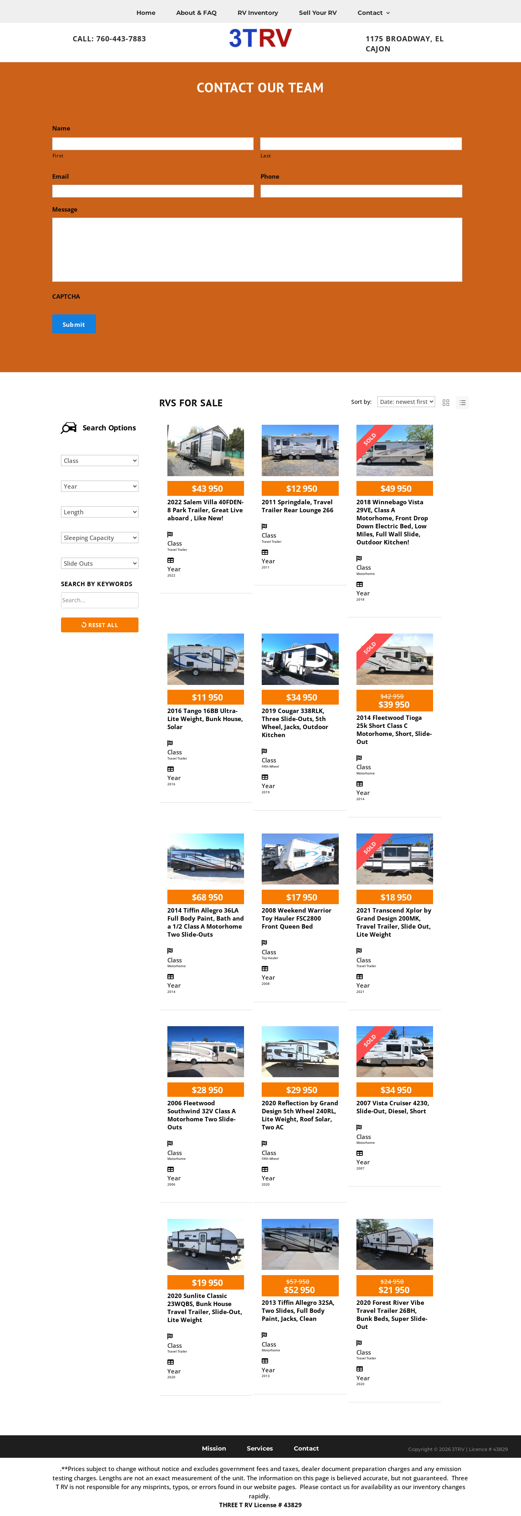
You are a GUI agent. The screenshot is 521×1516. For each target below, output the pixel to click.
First (58, 155)
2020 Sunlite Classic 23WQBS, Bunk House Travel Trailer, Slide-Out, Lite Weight (204, 1308)
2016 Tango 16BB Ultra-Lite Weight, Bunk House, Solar (205, 719)
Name (61, 128)
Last (265, 155)
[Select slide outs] (99, 563)
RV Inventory (258, 12)
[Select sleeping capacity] (99, 537)
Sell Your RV (318, 12)
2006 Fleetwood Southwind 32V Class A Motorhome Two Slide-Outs (201, 1115)
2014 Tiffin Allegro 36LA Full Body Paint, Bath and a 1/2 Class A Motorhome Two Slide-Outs (205, 922)
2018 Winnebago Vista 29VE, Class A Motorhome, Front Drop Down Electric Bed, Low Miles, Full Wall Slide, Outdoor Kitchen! (392, 522)
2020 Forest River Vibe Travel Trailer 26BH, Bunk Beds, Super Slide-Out (391, 1314)
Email (60, 176)
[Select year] (99, 486)
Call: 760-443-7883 (109, 38)
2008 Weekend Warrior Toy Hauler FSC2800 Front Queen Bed (297, 918)
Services (260, 1448)
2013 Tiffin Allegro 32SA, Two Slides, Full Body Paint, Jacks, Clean (298, 1310)
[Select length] (99, 512)
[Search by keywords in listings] (99, 600)
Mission (214, 1448)
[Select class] (99, 460)
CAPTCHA (66, 296)
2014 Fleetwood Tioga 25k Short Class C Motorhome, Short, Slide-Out (394, 729)
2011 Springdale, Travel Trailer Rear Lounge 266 (298, 506)
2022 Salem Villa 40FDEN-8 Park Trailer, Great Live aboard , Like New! (205, 510)
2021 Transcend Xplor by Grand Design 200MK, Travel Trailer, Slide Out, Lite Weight (393, 922)
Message (64, 209)
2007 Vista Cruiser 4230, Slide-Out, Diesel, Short (392, 1107)
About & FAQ (196, 12)
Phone (269, 176)
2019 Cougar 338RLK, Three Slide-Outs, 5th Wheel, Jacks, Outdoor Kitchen (295, 723)
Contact (370, 12)
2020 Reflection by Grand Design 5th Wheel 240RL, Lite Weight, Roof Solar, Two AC (300, 1115)
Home (145, 12)
